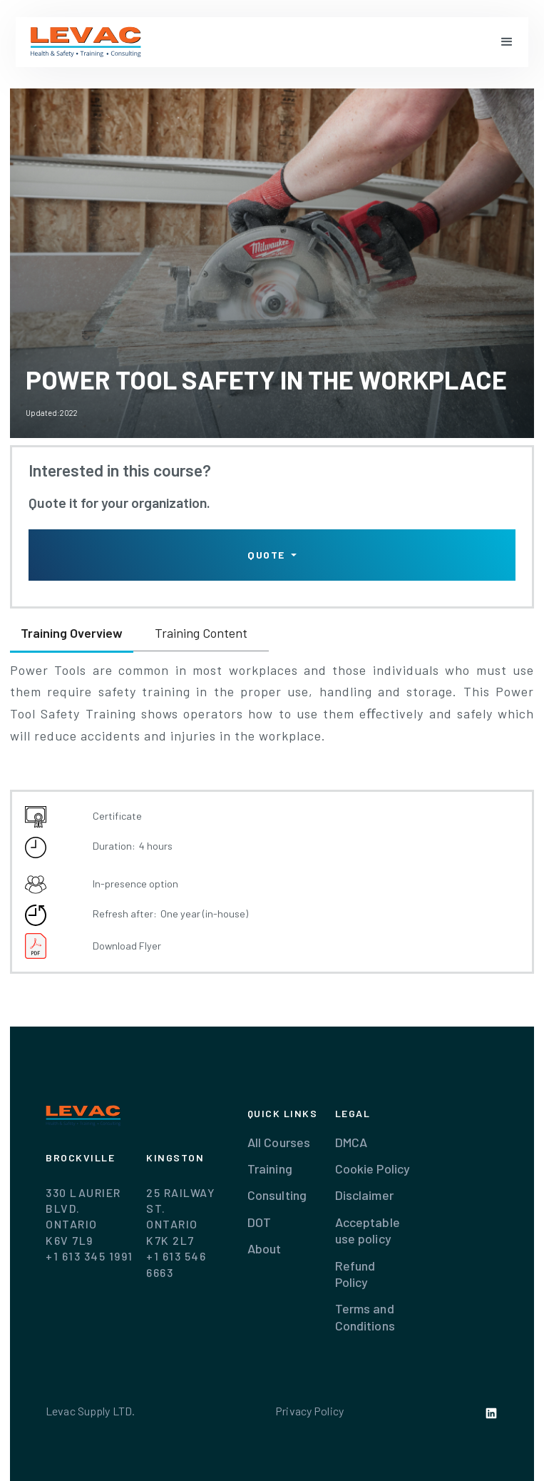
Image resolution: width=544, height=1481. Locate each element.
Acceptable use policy (367, 1230)
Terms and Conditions (365, 1317)
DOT (259, 1222)
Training (269, 1168)
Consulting (277, 1195)
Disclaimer (364, 1195)
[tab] (71, 634)
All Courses (278, 1142)
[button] (507, 42)
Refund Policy (355, 1274)
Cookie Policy (373, 1168)
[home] (86, 42)
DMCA (351, 1142)
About (264, 1248)
